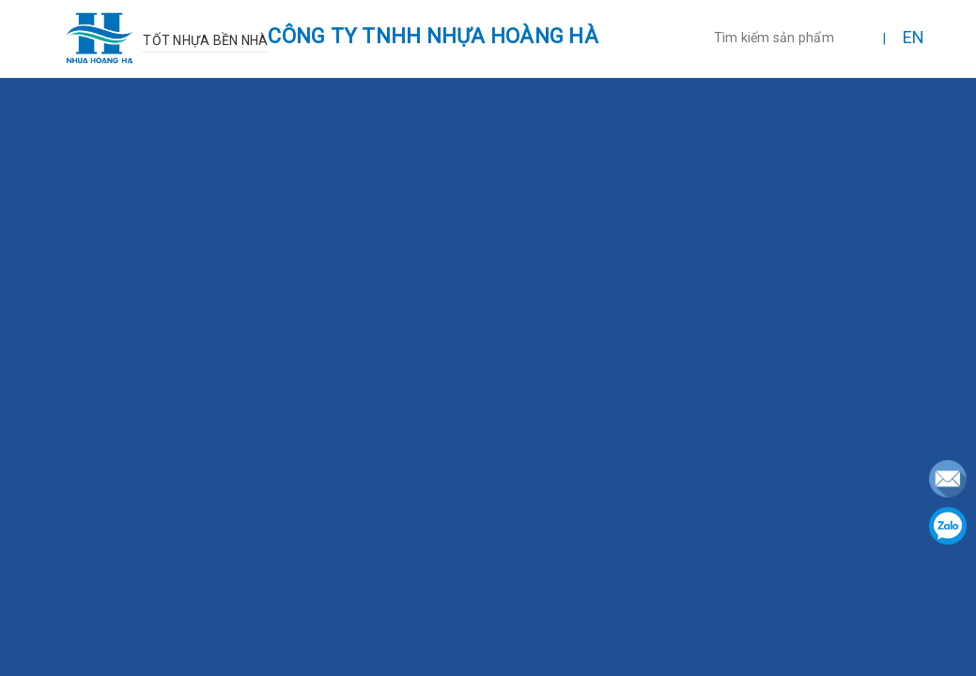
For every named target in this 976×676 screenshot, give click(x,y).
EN (914, 37)
